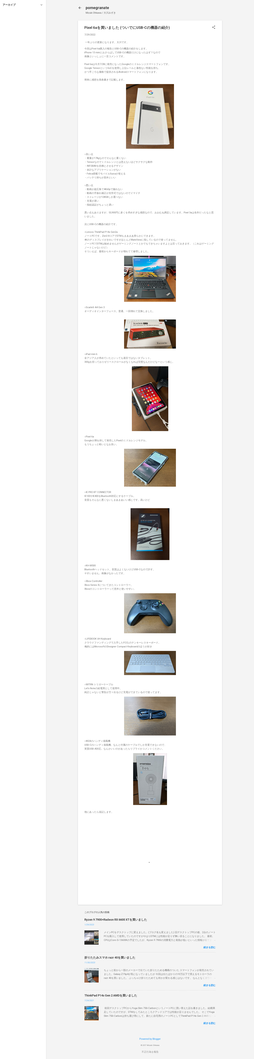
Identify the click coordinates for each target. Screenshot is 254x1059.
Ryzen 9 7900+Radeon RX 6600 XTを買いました (115, 919)
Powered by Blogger (150, 1038)
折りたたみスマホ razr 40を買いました (109, 957)
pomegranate (97, 8)
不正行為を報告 (150, 1051)
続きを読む (209, 947)
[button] (214, 27)
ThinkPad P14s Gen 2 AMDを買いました (110, 995)
